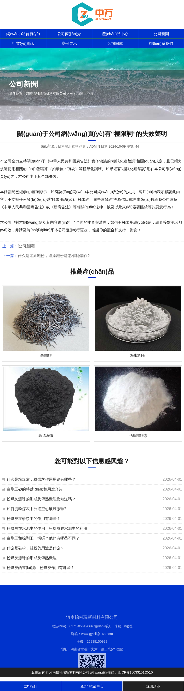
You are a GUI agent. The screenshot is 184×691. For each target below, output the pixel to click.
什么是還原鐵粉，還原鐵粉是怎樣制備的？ (54, 256)
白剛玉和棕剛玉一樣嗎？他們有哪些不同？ (43, 538)
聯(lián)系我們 (161, 43)
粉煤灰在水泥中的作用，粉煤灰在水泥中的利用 (47, 528)
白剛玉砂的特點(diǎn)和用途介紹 (35, 489)
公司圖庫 (115, 43)
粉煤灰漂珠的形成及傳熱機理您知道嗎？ (41, 499)
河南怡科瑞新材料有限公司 (46, 93)
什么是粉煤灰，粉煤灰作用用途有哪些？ (41, 479)
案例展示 (69, 43)
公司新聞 (161, 34)
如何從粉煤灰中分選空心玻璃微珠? (36, 509)
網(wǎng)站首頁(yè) (23, 34)
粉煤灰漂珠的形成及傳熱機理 (32, 558)
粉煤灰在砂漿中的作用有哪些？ (33, 519)
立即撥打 (30, 686)
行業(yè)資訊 (23, 43)
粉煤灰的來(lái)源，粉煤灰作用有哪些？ (41, 568)
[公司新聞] (26, 246)
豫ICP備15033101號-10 (135, 672)
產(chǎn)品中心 (115, 34)
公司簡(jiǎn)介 (69, 34)
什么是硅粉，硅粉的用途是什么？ (35, 548)
